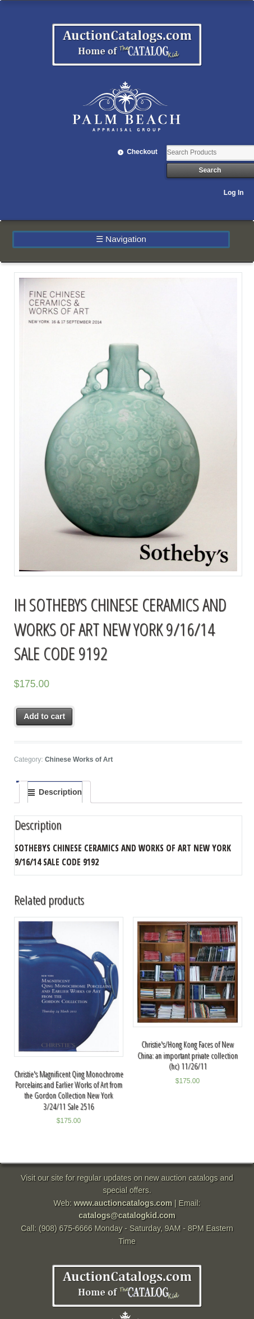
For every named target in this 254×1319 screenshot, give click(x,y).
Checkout (142, 152)
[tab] (55, 792)
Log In (234, 193)
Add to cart (44, 716)
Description (60, 791)
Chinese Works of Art (79, 759)
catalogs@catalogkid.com (126, 1215)
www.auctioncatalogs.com (123, 1203)
